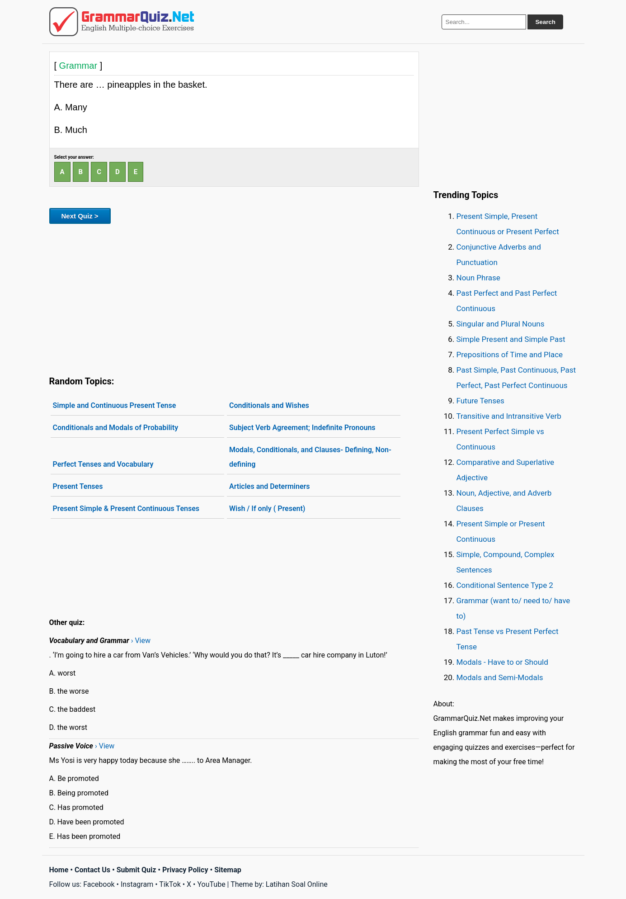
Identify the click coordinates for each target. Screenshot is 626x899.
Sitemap (227, 870)
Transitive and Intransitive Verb (509, 416)
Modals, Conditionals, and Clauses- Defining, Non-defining (310, 456)
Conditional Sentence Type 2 (505, 585)
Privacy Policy (185, 870)
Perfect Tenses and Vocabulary (103, 464)
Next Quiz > (80, 216)
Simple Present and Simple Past (511, 339)
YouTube (211, 884)
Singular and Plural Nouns (501, 323)
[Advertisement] (234, 298)
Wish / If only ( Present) (267, 508)
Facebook (98, 884)
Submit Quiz (136, 870)
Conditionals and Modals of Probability (116, 427)
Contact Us (92, 870)
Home (59, 870)
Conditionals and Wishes (269, 405)
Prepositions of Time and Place (510, 354)
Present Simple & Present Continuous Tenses (126, 508)
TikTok (170, 884)
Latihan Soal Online (297, 884)
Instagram (137, 884)
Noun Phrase (478, 277)
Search (545, 22)
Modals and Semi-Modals (500, 677)
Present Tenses (78, 486)
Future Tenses (480, 400)
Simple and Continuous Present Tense (114, 405)
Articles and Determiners (269, 486)
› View (141, 640)
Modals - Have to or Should (502, 662)
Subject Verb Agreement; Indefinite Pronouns (302, 427)
